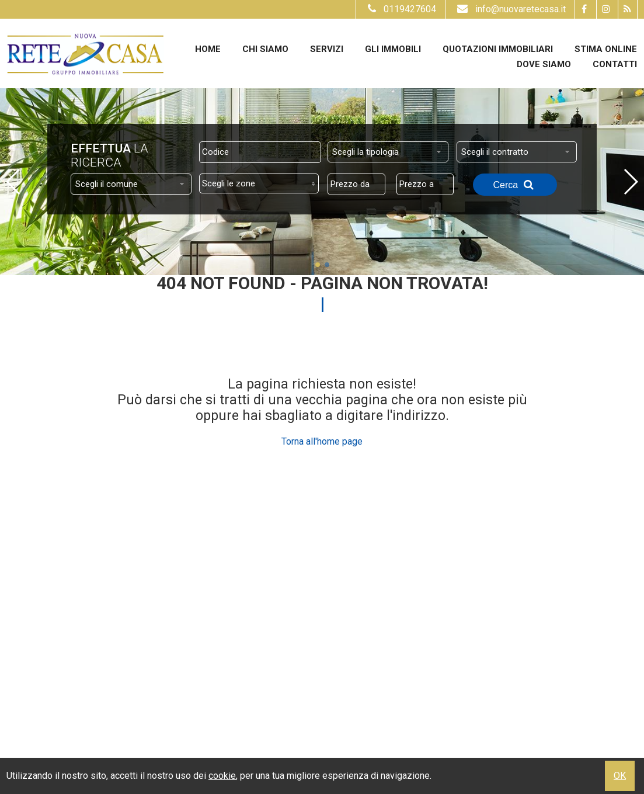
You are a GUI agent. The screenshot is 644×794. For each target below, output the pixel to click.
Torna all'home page (322, 441)
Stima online (606, 49)
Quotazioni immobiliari (498, 49)
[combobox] (388, 151)
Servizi (326, 49)
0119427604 (400, 9)
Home (208, 49)
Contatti (615, 64)
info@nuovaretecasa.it (510, 9)
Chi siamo (265, 49)
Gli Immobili (393, 49)
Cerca (515, 184)
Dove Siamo (544, 64)
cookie (222, 775)
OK (620, 775)
